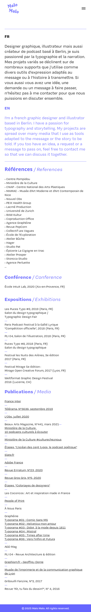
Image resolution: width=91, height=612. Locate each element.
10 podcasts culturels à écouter (26, 432)
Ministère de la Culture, (21, 428)
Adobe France (14, 462)
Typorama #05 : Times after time (27, 535)
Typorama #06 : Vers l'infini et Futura (30, 539)
